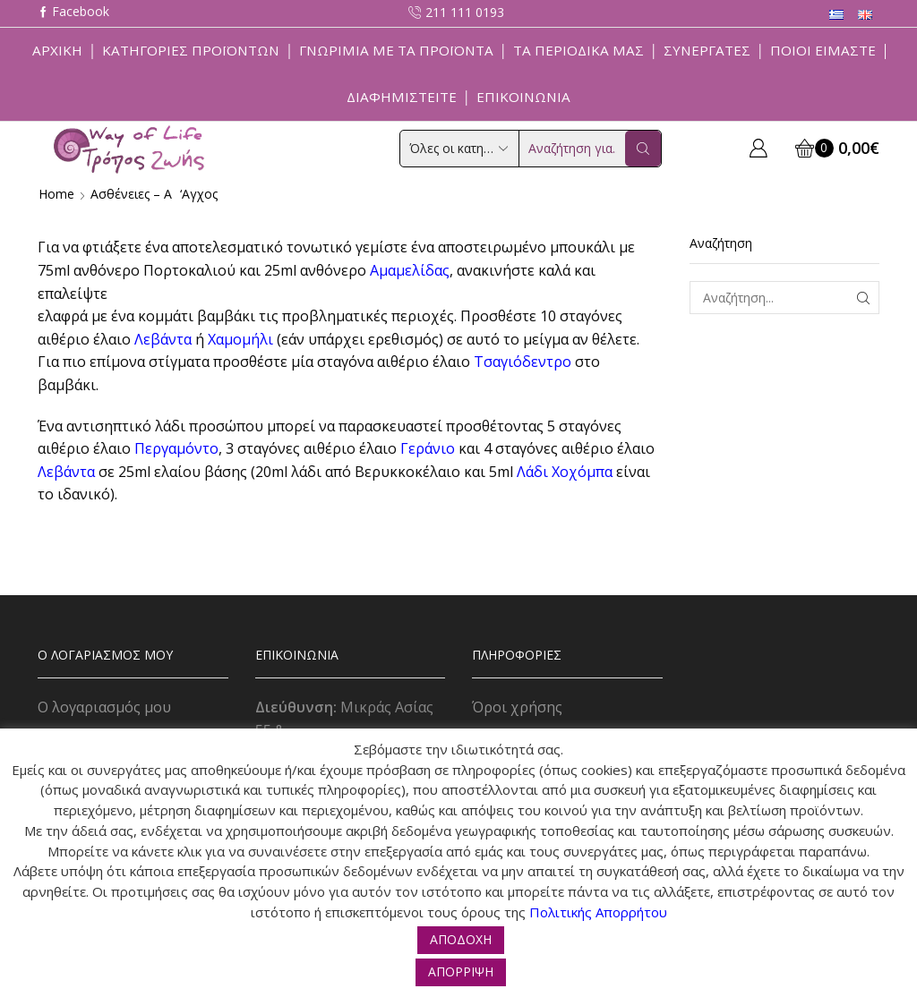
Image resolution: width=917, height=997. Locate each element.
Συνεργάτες (707, 50)
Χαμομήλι (240, 339)
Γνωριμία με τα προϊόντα (396, 50)
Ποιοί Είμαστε (823, 50)
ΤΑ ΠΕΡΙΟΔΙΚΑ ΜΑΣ (578, 50)
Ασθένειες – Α (131, 193)
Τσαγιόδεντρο (522, 361)
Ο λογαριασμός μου (104, 707)
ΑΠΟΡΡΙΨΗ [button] (460, 971)
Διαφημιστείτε (402, 97)
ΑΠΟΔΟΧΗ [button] (461, 939)
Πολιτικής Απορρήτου (598, 912)
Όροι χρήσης (517, 707)
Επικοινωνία (523, 97)
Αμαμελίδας (410, 270)
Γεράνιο (427, 448)
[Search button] (643, 148)
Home (56, 193)
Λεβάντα (163, 339)
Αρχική (57, 50)
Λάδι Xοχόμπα (565, 471)
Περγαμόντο (176, 448)
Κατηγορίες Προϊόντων (190, 50)
